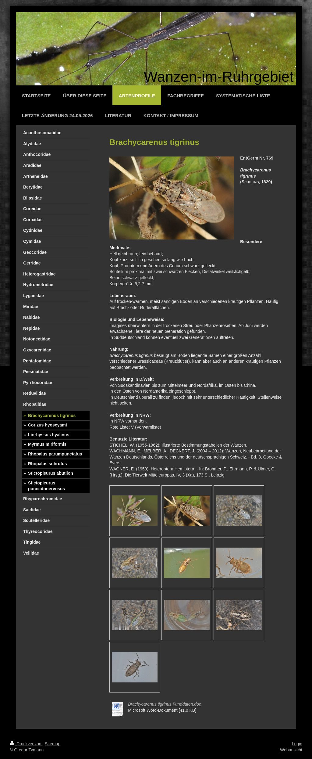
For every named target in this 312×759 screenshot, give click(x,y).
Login (297, 743)
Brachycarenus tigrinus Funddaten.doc (164, 704)
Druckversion (26, 743)
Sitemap (52, 743)
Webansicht (291, 749)
